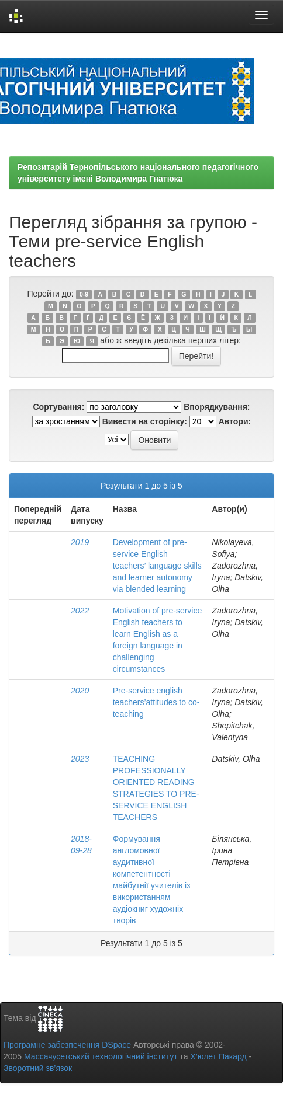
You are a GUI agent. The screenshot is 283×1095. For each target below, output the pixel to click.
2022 (80, 610)
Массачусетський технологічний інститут (101, 1056)
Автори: (235, 421)
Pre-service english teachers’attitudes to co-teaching (156, 702)
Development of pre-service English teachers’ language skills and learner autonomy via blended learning (157, 566)
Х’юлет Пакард (219, 1056)
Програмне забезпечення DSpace (67, 1044)
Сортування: (58, 407)
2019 (80, 542)
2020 (80, 690)
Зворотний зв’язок (38, 1068)
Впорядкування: (217, 407)
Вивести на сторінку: (144, 421)
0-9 (84, 294)
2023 (80, 758)
